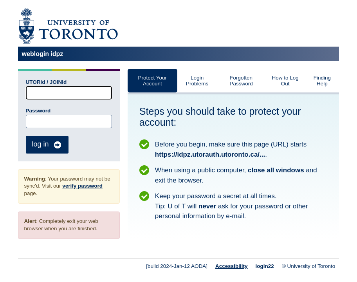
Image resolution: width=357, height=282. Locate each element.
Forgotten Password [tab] (240, 81)
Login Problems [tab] (197, 81)
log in (47, 145)
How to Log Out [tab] (285, 81)
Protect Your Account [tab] (152, 81)
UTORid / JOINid (46, 82)
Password (38, 111)
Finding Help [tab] (322, 81)
